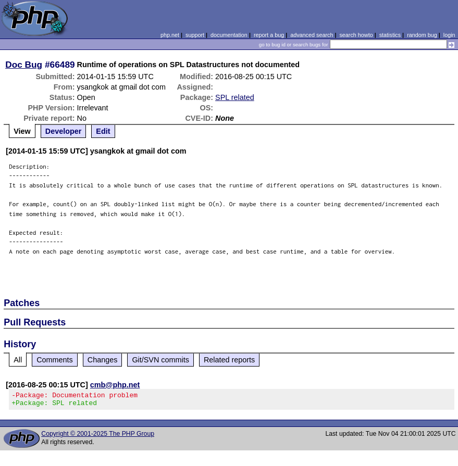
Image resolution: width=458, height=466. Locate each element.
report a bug (269, 35)
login (449, 35)
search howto (356, 35)
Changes (103, 360)
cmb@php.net (115, 385)
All (18, 360)
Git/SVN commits (160, 360)
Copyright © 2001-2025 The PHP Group (97, 436)
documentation (229, 35)
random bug (422, 35)
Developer (63, 131)
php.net (169, 35)
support (194, 35)
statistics (390, 35)
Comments (54, 360)
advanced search (311, 35)
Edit (103, 131)
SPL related (234, 97)
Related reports (229, 360)
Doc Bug (23, 64)
